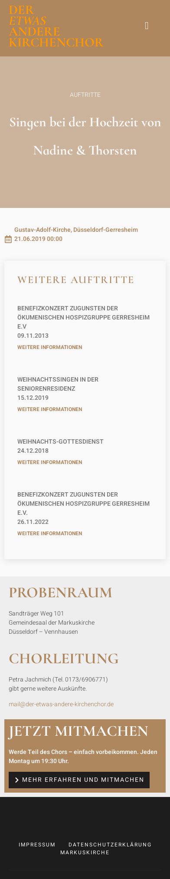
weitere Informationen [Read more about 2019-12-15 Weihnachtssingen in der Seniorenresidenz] (49, 409)
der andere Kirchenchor (56, 26)
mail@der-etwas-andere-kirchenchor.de (61, 704)
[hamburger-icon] (147, 26)
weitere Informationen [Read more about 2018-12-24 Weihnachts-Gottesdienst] (49, 462)
